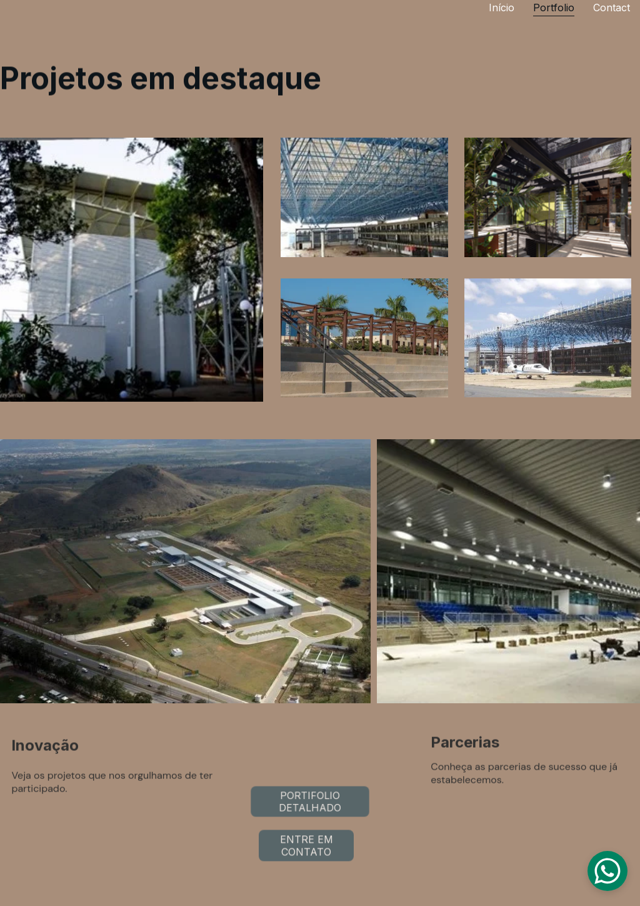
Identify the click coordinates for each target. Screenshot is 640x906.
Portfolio (553, 7)
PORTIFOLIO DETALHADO (309, 801)
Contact (611, 7)
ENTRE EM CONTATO (306, 847)
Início (501, 7)
